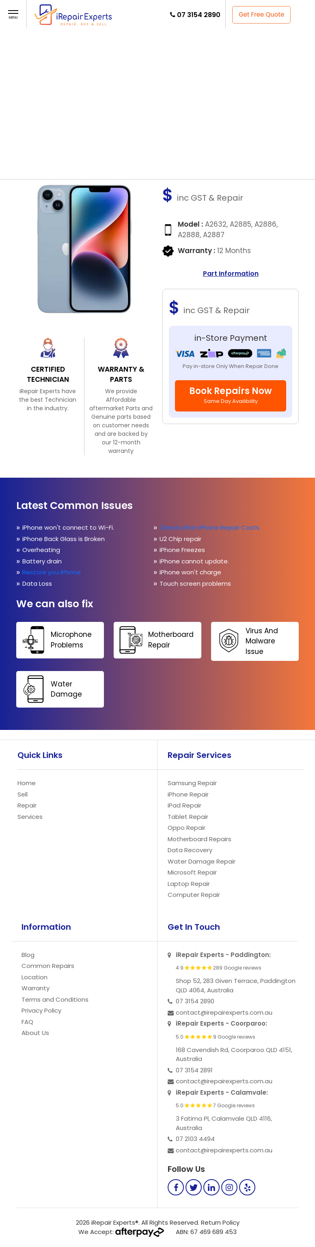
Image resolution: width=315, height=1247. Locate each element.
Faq (148, 107)
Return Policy (220, 1222)
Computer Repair (194, 894)
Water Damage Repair (201, 861)
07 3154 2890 (198, 14)
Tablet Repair (188, 816)
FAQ (116, 164)
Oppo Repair (186, 827)
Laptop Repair (189, 883)
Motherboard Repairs (199, 839)
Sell (148, 72)
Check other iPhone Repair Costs (210, 527)
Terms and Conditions (55, 999)
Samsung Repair (192, 783)
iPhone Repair (188, 794)
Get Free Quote (261, 14)
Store (145, 89)
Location (34, 977)
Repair (144, 54)
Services (30, 816)
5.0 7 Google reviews (215, 1106)
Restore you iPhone (52, 572)
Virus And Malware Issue (245, 640)
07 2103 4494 (195, 1138)
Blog (28, 954)
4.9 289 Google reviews (218, 968)
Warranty (36, 988)
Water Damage (50, 689)
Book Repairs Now (230, 395)
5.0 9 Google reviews (215, 1037)
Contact (146, 164)
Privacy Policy (41, 1010)
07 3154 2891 (194, 1070)
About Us (35, 1032)
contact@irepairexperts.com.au (224, 1012)
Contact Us (137, 124)
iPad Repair (184, 805)
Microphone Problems (55, 640)
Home (146, 37)
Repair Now (139, 142)
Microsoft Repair (192, 872)
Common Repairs (48, 965)
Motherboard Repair (155, 640)
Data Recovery (190, 850)
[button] (13, 15)
